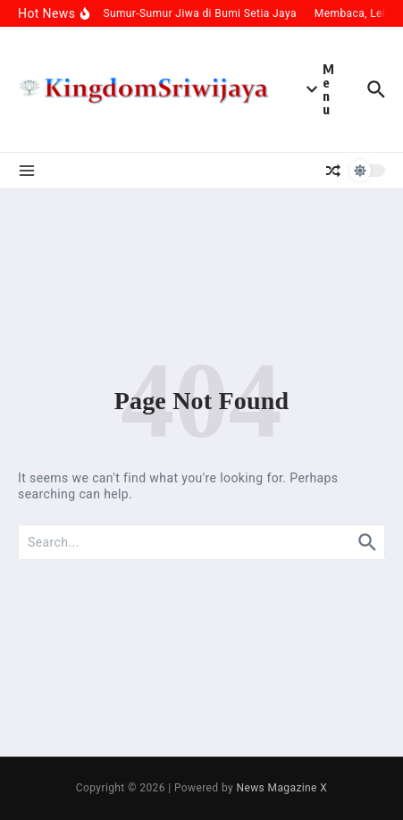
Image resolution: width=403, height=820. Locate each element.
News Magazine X (281, 788)
